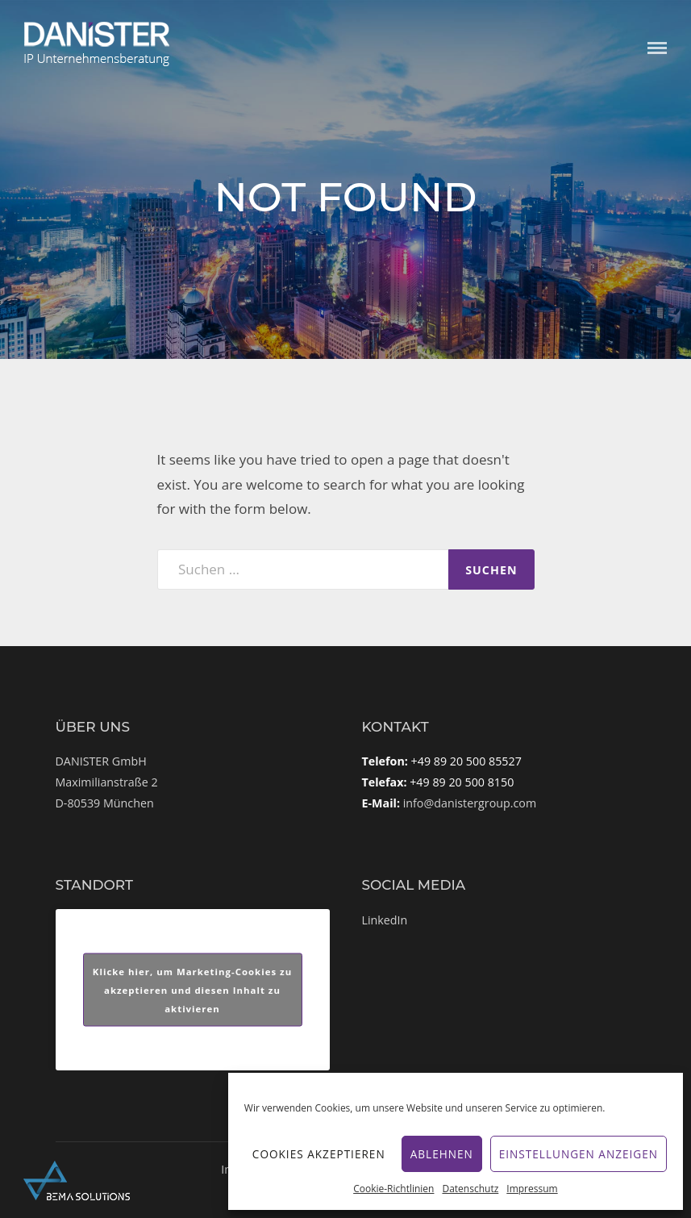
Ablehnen (441, 1154)
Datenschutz (470, 1188)
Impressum (531, 1188)
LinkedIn (385, 920)
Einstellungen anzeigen (578, 1154)
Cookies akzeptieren (318, 1154)
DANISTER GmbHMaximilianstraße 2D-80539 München (107, 781)
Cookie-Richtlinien (393, 1188)
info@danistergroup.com (469, 803)
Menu (657, 48)
